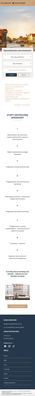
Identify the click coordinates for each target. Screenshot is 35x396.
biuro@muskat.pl (8, 338)
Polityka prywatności (9, 383)
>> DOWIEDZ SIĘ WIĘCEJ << (17, 306)
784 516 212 (7, 335)
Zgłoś (5, 360)
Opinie (5, 374)
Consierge (6, 369)
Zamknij (17, 392)
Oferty (5, 356)
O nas (5, 365)
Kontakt (6, 378)
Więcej (24, 75)
